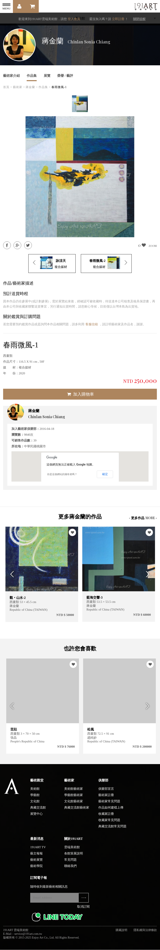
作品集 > (45, 87)
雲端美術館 (72, 851)
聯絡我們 (70, 869)
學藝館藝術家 (73, 798)
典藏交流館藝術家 (76, 811)
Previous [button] (11, 574)
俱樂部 (103, 784)
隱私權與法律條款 (145, 933)
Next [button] (149, 574)
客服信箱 (91, 324)
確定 (105, 474)
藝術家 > (19, 87)
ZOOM (153, 245)
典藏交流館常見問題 (112, 830)
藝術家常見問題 (109, 805)
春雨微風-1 (59, 87)
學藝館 (35, 798)
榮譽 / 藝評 (65, 75)
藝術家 (69, 784)
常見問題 (70, 863)
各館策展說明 (73, 857)
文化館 (35, 805)
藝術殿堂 (37, 784)
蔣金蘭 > (32, 87)
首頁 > (7, 87)
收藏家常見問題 (109, 823)
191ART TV (38, 851)
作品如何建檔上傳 (110, 811)
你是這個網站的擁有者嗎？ (62, 474)
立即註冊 (118, 19)
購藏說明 (121, 933)
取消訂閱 (83, 910)
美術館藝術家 (73, 792)
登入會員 (74, 19)
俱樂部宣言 (106, 792)
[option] (80, 103)
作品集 (32, 75)
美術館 (35, 792)
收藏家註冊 (106, 817)
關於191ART (73, 842)
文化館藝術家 (73, 805)
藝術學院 (36, 869)
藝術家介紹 (11, 75)
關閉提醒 (139, 19)
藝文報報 (36, 857)
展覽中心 (36, 817)
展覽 (47, 75)
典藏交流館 (38, 811)
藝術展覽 (36, 863)
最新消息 (37, 842)
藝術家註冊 (106, 798)
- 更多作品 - (143, 518)
